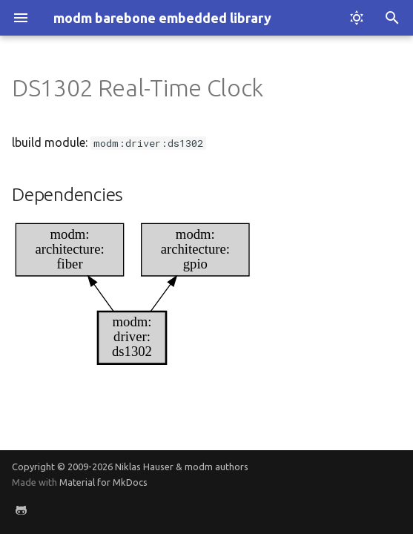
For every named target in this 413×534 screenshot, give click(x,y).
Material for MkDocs (103, 482)
